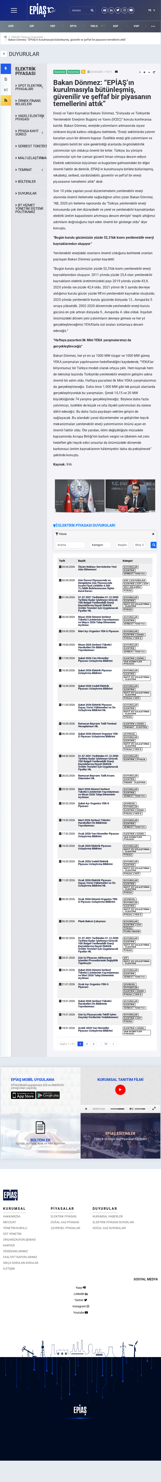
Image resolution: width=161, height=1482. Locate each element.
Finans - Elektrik (134, 782)
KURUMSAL (14, 1209)
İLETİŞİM (9, 1268)
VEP (52, 26)
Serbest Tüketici (134, 573)
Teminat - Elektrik (135, 727)
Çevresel (130, 734)
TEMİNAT (25, 170)
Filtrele (105, 534)
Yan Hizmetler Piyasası (133, 663)
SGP (115, 26)
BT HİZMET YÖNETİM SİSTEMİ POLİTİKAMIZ (29, 208)
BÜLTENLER (27, 182)
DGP (126, 580)
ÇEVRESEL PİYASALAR (65, 1228)
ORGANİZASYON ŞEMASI (19, 1239)
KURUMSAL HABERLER (108, 1216)
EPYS (73, 26)
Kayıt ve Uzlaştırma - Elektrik (137, 605)
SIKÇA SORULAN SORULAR (20, 1262)
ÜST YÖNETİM (12, 1233)
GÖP (11, 26)
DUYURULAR (27, 193)
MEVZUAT (9, 1222)
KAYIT (27, 132)
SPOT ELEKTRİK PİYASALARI (28, 87)
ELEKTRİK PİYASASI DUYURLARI (113, 1222)
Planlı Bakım (132, 931)
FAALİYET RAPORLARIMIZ (20, 1257)
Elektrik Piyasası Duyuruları (27, 37)
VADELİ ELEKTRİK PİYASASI (29, 117)
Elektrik (129, 570)
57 (106, 1043)
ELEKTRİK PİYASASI (63, 1216)
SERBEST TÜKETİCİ (32, 146)
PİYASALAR (62, 1209)
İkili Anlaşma (132, 587)
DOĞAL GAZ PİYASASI (65, 1222)
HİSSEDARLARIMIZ (15, 1251)
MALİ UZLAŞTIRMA (32, 158)
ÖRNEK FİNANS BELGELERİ (28, 102)
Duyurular (131, 567)
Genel (141, 635)
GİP (32, 26)
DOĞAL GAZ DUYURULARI (109, 1228)
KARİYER (9, 1245)
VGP (136, 26)
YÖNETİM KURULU (15, 1228)
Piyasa (128, 590)
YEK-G (94, 26)
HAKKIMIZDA (11, 1216)
